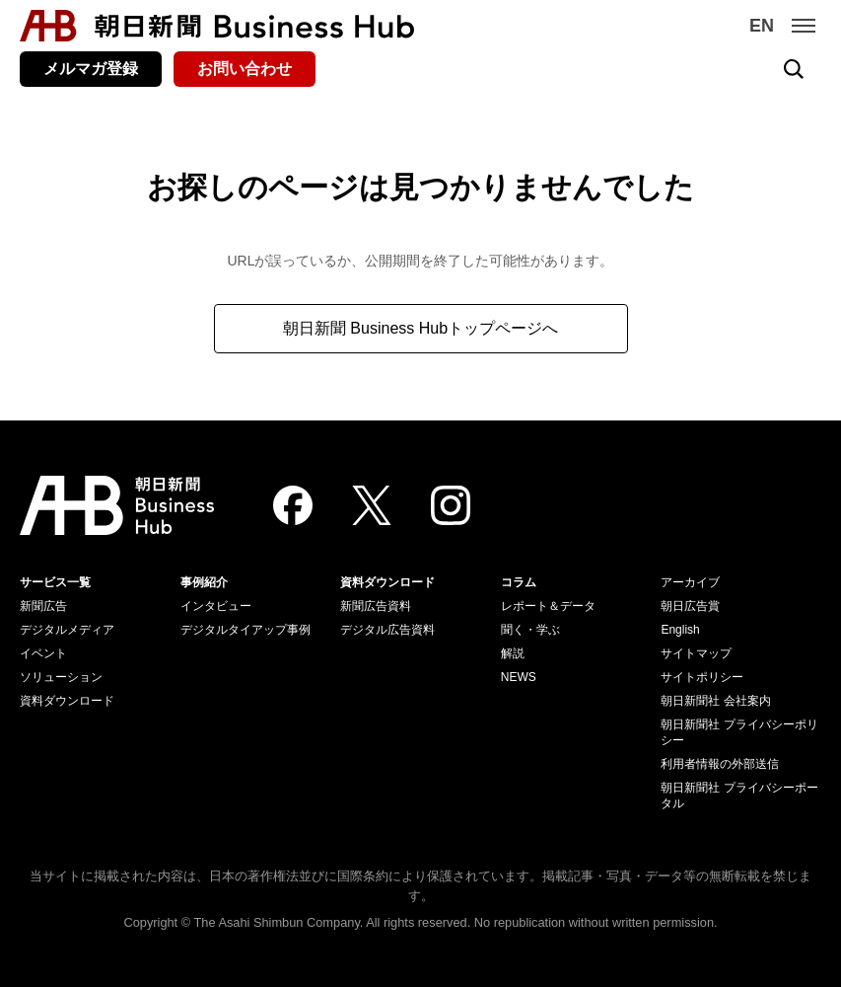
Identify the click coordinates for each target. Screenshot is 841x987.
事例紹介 (204, 582)
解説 (513, 653)
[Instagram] (450, 505)
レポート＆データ (548, 606)
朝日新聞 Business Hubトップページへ (420, 328)
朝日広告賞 (690, 606)
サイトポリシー (702, 677)
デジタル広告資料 (387, 630)
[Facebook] (293, 505)
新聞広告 (43, 606)
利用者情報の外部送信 (720, 764)
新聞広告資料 (375, 606)
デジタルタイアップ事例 (245, 630)
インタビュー (215, 606)
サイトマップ (696, 653)
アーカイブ (690, 582)
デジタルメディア (67, 630)
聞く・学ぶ (530, 630)
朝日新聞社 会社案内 (715, 701)
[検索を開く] (793, 69)
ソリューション (61, 677)
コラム (518, 582)
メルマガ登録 (90, 68)
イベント (43, 653)
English (680, 630)
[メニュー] (803, 25)
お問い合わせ (244, 68)
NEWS (518, 677)
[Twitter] (371, 505)
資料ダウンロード (67, 701)
